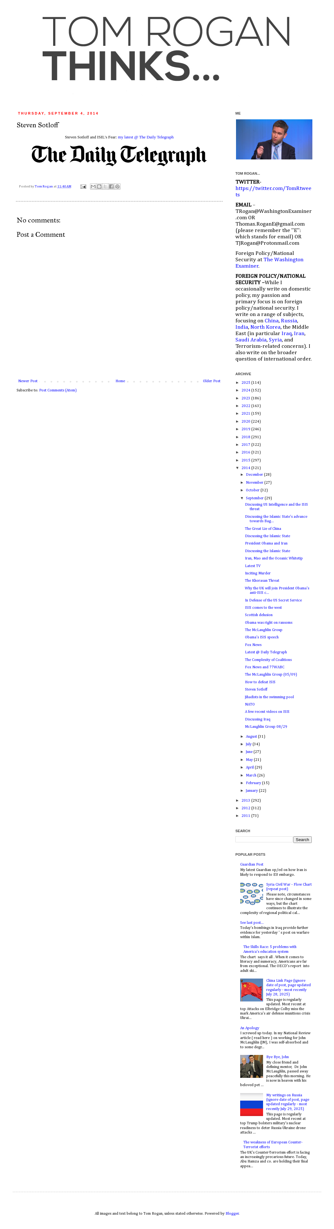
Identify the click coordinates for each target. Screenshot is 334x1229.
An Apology (249, 1028)
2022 (246, 406)
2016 (246, 452)
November (255, 483)
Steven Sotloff (256, 690)
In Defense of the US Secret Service (273, 600)
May (250, 760)
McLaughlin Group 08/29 (266, 727)
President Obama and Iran (266, 543)
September (255, 498)
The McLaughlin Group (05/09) (271, 675)
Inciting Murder (258, 573)
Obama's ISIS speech (262, 637)
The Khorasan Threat (262, 581)
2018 (246, 437)
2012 (246, 808)
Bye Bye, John (277, 1057)
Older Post (211, 381)
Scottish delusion (259, 615)
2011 (246, 816)
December (255, 475)
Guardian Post (251, 865)
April (250, 767)
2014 (246, 468)
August (252, 737)
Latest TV (253, 566)
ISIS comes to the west (263, 608)
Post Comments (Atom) (58, 390)
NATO (250, 704)
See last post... (252, 923)
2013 (246, 801)
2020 (246, 422)
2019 (246, 429)
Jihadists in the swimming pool (269, 697)
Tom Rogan (44, 186)
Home (120, 381)
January (252, 791)
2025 (246, 383)
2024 (246, 390)
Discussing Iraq (257, 719)
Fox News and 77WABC (264, 667)
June (250, 752)
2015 (246, 460)
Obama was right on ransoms (268, 623)
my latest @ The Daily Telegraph (146, 137)
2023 (246, 398)
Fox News (253, 645)
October (253, 490)
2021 (246, 414)
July (249, 744)
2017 (246, 445)
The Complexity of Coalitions (268, 660)
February (254, 783)
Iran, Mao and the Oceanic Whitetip (274, 558)
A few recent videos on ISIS (267, 712)
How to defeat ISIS (260, 682)
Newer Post (28, 381)
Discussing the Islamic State (267, 536)
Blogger (232, 1214)
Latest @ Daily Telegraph (266, 652)
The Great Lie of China (263, 529)
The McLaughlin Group (263, 630)
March (251, 775)
